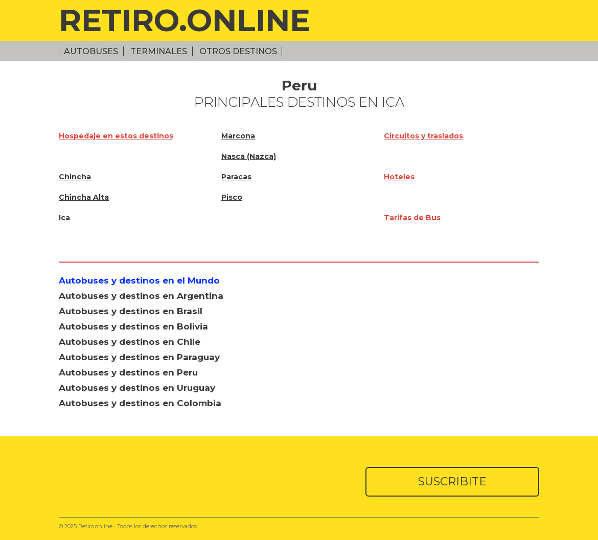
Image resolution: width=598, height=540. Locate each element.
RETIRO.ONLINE (184, 20)
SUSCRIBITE (452, 481)
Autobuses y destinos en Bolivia (133, 326)
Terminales (158, 51)
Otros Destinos (238, 51)
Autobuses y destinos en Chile (129, 342)
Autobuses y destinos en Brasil (130, 311)
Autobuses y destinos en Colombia (140, 403)
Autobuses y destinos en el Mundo (139, 280)
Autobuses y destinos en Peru (128, 372)
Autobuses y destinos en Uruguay (137, 388)
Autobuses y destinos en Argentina (141, 296)
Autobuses (91, 51)
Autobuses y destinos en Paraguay (139, 357)
